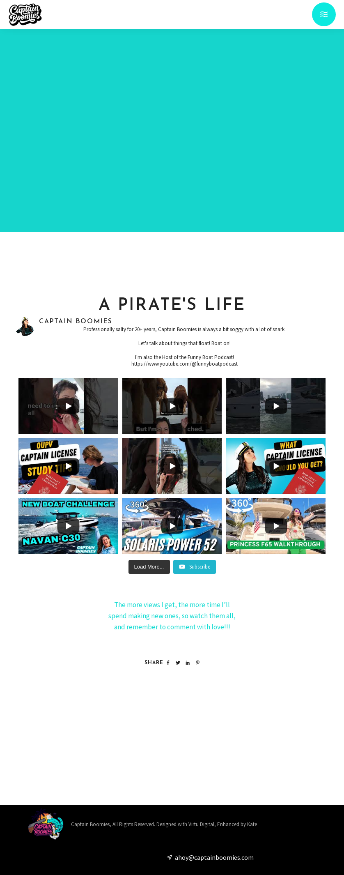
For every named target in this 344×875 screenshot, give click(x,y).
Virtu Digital (201, 824)
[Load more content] (149, 567)
